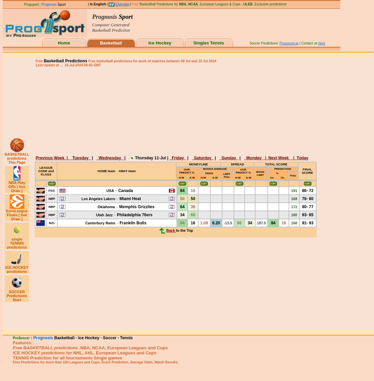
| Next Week (278, 158)
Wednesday (109, 158)
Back (171, 230)
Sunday (229, 158)
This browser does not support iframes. (188, 26)
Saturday (203, 158)
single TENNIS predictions (17, 241)
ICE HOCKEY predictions (16, 268)
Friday (177, 158)
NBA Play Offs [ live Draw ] (16, 185)
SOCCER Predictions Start (17, 294)
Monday (254, 158)
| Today (300, 158)
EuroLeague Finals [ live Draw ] (17, 213)
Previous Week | (53, 158)
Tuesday (80, 158)
